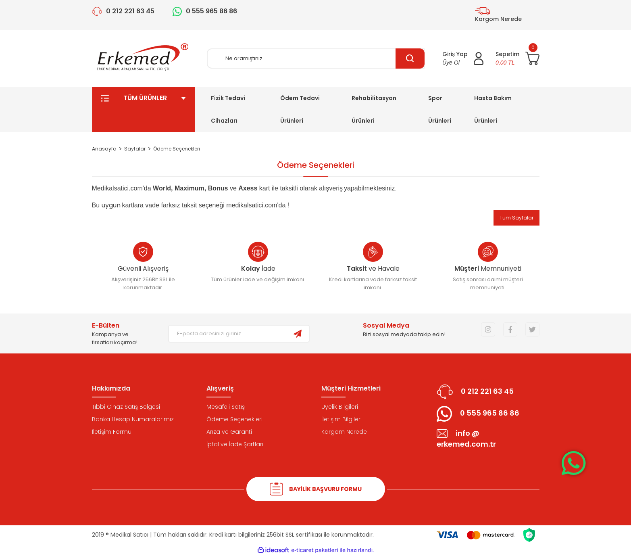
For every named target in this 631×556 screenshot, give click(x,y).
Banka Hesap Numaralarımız (133, 419)
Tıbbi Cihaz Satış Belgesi (126, 407)
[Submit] (297, 334)
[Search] (316, 58)
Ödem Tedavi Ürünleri (300, 109)
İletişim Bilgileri (341, 419)
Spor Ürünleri (439, 109)
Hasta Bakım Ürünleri (493, 109)
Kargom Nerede (344, 432)
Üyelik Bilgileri (339, 407)
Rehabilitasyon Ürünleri (374, 109)
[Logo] (143, 58)
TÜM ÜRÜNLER (143, 109)
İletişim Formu (111, 432)
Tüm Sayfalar (516, 217)
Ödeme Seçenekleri (234, 419)
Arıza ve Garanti (229, 432)
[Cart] (517, 58)
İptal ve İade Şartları (234, 444)
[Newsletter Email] (227, 334)
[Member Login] (462, 58)
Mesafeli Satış (225, 407)
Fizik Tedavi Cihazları (228, 109)
